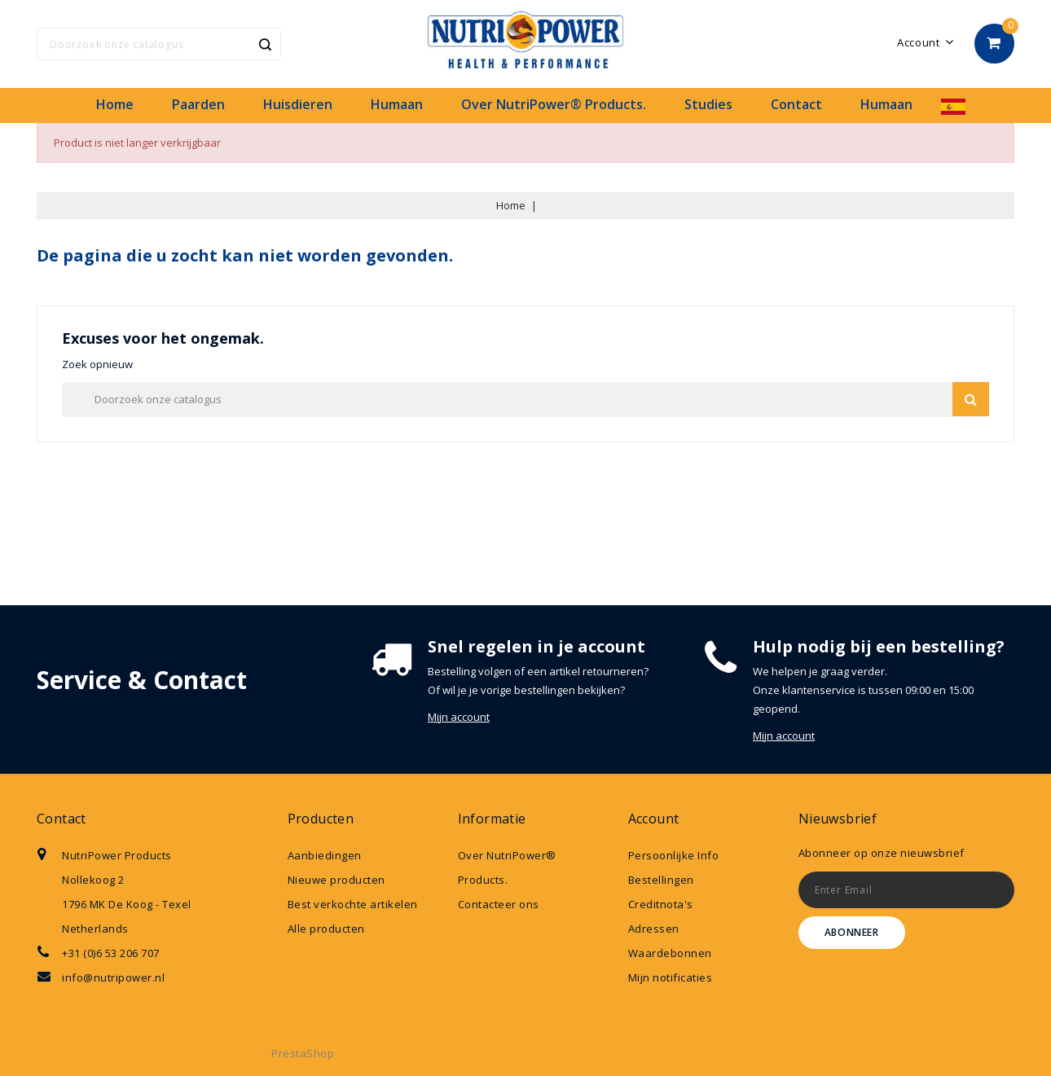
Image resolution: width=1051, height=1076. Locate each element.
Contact (796, 104)
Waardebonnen (670, 953)
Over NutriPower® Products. (553, 104)
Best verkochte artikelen (353, 904)
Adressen (653, 928)
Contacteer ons (498, 904)
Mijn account (459, 716)
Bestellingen (661, 879)
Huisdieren (297, 104)
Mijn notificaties (670, 977)
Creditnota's (660, 904)
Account (653, 819)
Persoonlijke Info (673, 855)
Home (115, 104)
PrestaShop (302, 1053)
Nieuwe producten (336, 879)
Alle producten (326, 928)
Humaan (397, 104)
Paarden (198, 104)
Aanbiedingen (325, 855)
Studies (708, 104)
